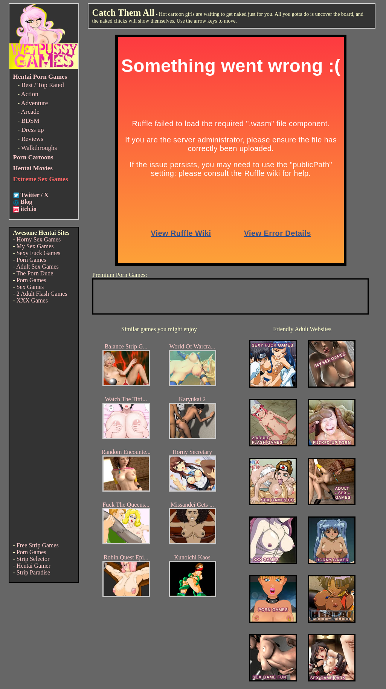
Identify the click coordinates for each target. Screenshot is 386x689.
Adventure (34, 103)
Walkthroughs (39, 147)
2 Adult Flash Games (42, 293)
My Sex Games (35, 246)
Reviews (32, 138)
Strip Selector (33, 559)
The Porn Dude (35, 273)
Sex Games (30, 287)
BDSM (30, 120)
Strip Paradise (33, 572)
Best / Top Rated (42, 85)
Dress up (32, 129)
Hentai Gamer (33, 565)
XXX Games (32, 300)
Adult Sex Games (37, 266)
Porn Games (31, 260)
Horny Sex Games (39, 239)
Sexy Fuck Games (38, 253)
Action (29, 94)
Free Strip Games (38, 545)
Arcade (30, 111)
